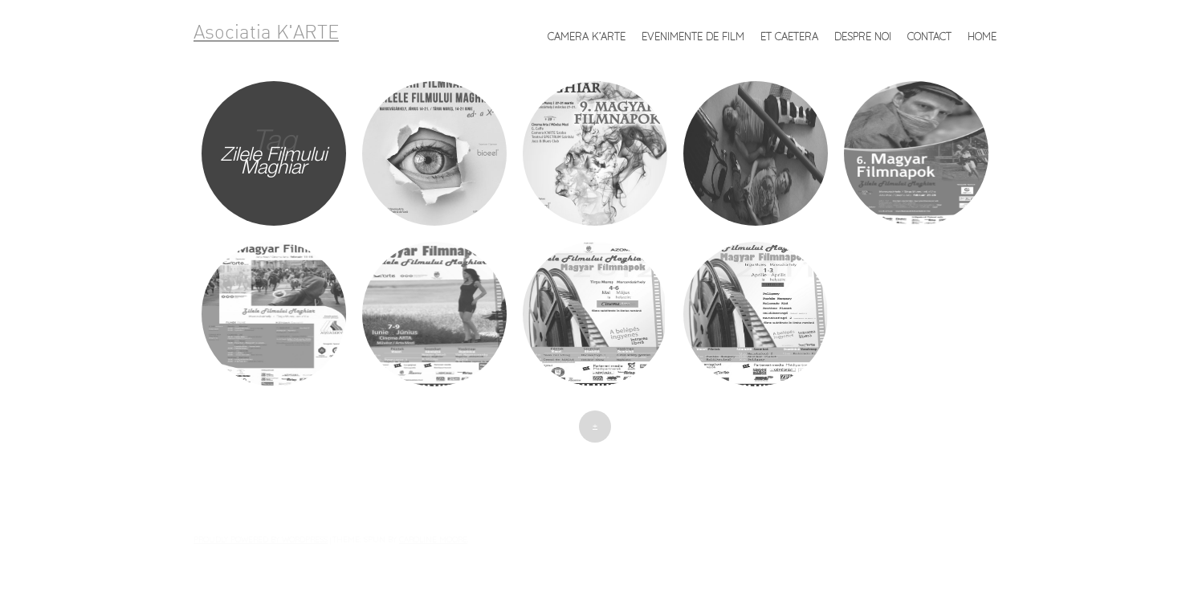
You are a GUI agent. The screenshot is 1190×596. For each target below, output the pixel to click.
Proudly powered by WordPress (261, 539)
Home (982, 36)
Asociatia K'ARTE (266, 33)
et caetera (789, 36)
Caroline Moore (433, 539)
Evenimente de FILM (693, 36)
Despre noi (862, 36)
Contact (929, 36)
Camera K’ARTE (587, 36)
